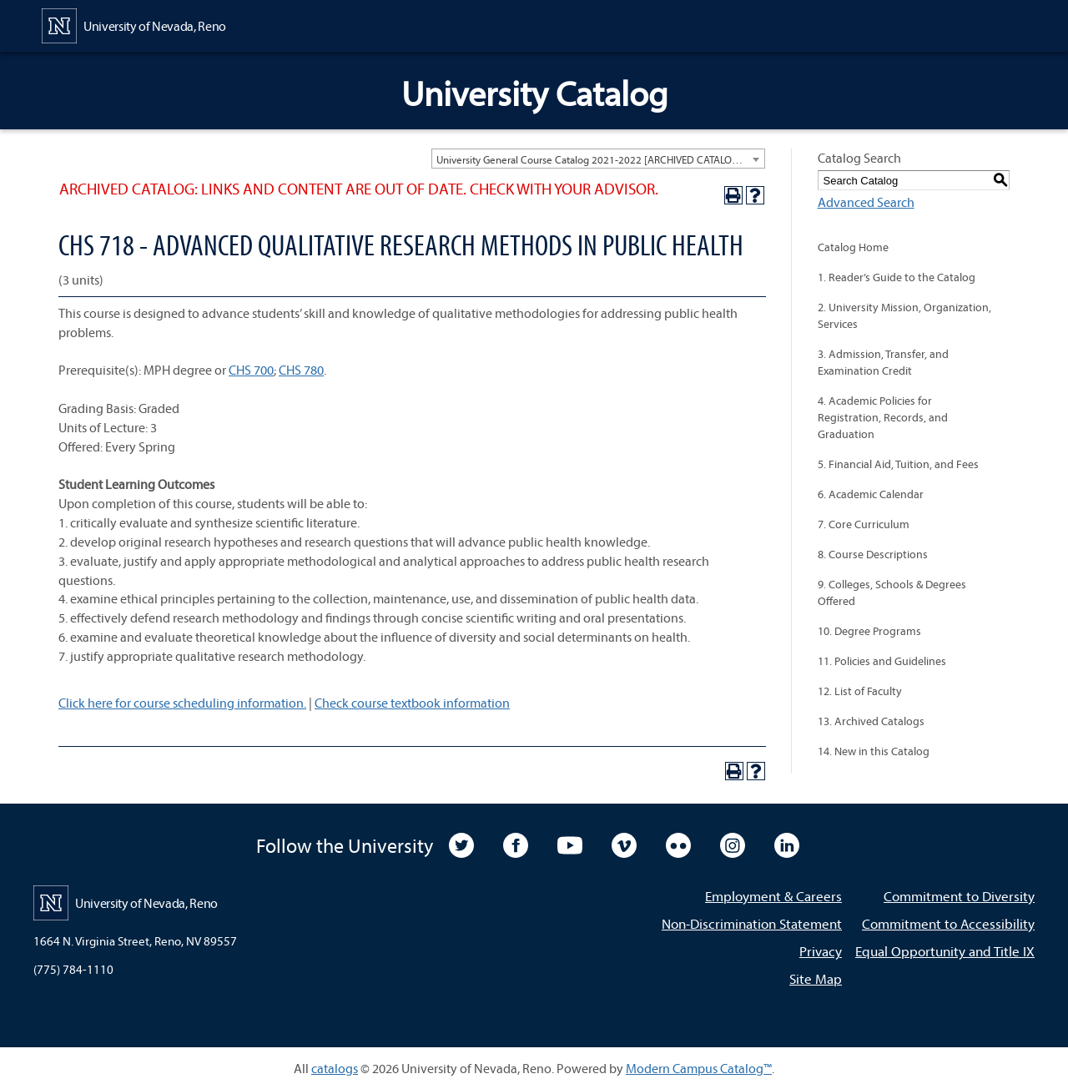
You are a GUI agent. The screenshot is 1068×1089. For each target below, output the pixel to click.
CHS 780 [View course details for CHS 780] (301, 369)
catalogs (334, 1068)
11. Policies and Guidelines (882, 660)
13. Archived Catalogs (871, 721)
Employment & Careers (773, 896)
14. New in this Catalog (873, 751)
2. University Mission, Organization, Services (904, 315)
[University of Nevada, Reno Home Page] (134, 24)
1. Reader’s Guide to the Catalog (896, 277)
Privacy (820, 951)
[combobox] (598, 159)
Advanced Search (866, 202)
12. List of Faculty (860, 690)
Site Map (815, 978)
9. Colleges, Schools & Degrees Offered (892, 592)
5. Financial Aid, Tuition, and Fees (898, 463)
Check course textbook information (412, 702)
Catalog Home (853, 247)
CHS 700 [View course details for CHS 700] (251, 369)
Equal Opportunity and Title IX (945, 951)
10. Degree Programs (869, 630)
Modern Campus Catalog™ (699, 1068)
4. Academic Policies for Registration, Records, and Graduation (883, 417)
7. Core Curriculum (863, 524)
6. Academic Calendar (871, 494)
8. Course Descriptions (873, 554)
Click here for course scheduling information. (182, 702)
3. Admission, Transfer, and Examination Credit (883, 362)
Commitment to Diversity (959, 896)
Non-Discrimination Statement (752, 923)
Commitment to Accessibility (948, 923)
